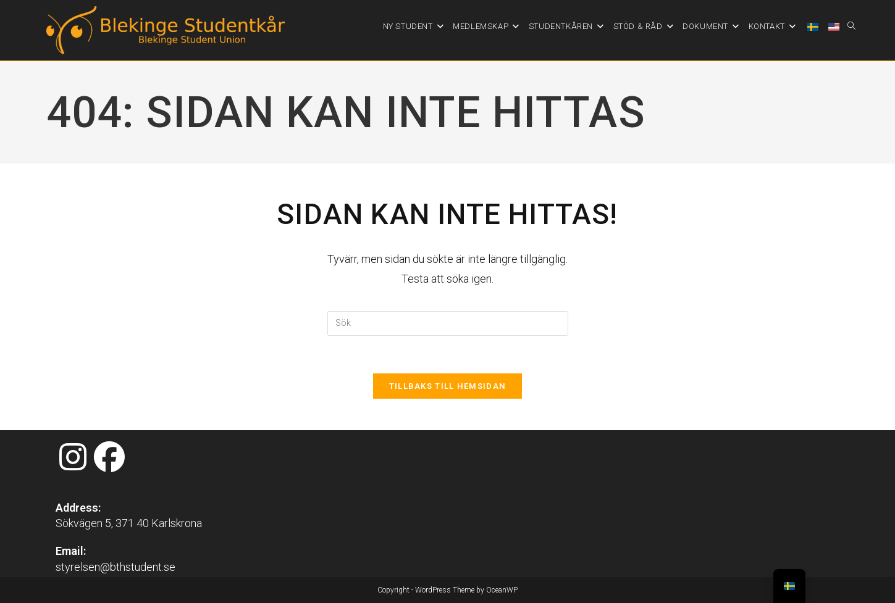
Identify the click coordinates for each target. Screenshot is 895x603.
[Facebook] (109, 458)
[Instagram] (72, 458)
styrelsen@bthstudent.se (115, 566)
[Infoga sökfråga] (447, 323)
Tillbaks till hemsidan (447, 386)
